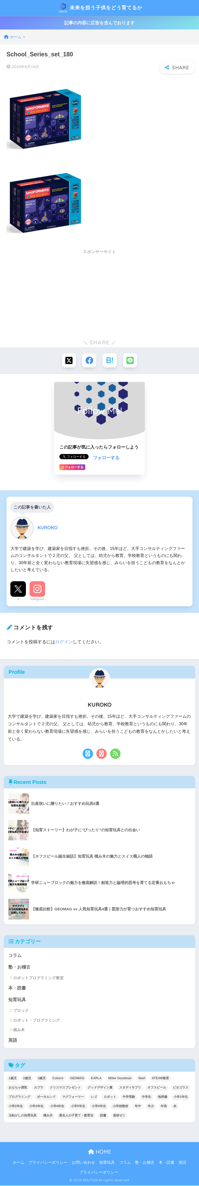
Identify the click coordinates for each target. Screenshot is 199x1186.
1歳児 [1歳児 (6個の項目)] (13, 1079)
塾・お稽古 (19, 967)
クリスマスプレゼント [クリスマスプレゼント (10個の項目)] (65, 1088)
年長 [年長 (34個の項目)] (164, 1106)
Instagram (37, 599)
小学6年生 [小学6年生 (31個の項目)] (99, 1106)
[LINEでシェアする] (130, 360)
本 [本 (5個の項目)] (174, 1106)
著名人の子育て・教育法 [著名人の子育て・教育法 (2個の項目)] (76, 1116)
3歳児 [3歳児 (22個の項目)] (42, 1079)
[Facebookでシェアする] (89, 360)
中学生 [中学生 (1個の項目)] (146, 1097)
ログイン (64, 641)
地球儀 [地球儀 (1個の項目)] (162, 1097)
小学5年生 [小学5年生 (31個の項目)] (78, 1106)
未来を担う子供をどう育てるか (100, 8)
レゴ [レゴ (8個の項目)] (94, 1097)
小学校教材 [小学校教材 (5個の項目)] (120, 1106)
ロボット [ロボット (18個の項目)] (110, 1097)
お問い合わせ (83, 1163)
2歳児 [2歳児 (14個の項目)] (27, 1079)
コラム (15, 955)
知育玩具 (17, 1000)
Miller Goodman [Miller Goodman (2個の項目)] (120, 1079)
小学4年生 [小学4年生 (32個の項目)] (57, 1106)
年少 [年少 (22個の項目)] (151, 1106)
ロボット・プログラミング (36, 1020)
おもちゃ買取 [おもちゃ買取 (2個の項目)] (18, 1088)
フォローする (106, 458)
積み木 (19, 1030)
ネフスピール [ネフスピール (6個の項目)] (156, 1088)
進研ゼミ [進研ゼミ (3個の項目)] (119, 1116)
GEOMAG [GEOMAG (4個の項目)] (77, 1079)
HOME (99, 1152)
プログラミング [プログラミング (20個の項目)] (19, 1097)
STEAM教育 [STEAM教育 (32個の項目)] (160, 1079)
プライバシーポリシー (48, 1163)
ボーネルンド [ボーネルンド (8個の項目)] (46, 1097)
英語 (12, 1040)
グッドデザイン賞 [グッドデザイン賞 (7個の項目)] (100, 1088)
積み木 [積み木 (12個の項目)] (48, 1116)
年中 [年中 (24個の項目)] (138, 1106)
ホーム (18, 1163)
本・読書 (17, 988)
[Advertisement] (99, 294)
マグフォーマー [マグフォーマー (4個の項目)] (73, 1097)
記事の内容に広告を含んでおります (99, 22)
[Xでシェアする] (68, 360)
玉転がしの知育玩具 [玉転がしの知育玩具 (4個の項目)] (23, 1116)
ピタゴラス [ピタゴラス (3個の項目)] (180, 1088)
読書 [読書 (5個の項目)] (103, 1116)
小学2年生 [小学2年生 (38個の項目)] (16, 1106)
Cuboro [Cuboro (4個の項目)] (57, 1079)
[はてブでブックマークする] (110, 360)
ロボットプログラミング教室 (38, 978)
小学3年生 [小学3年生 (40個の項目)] (36, 1106)
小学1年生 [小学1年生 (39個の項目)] (181, 1097)
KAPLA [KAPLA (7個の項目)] (96, 1079)
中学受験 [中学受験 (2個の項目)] (129, 1097)
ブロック (21, 1011)
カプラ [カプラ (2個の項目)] (38, 1088)
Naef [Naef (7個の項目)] (141, 1079)
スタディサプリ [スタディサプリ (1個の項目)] (130, 1088)
